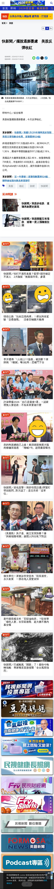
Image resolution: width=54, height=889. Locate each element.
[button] (50, 16)
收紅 (21, 186)
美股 (11, 186)
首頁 (5, 8)
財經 (32, 186)
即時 (13, 8)
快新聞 (44, 186)
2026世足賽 (27, 8)
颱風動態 (42, 8)
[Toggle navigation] (3, 3)
